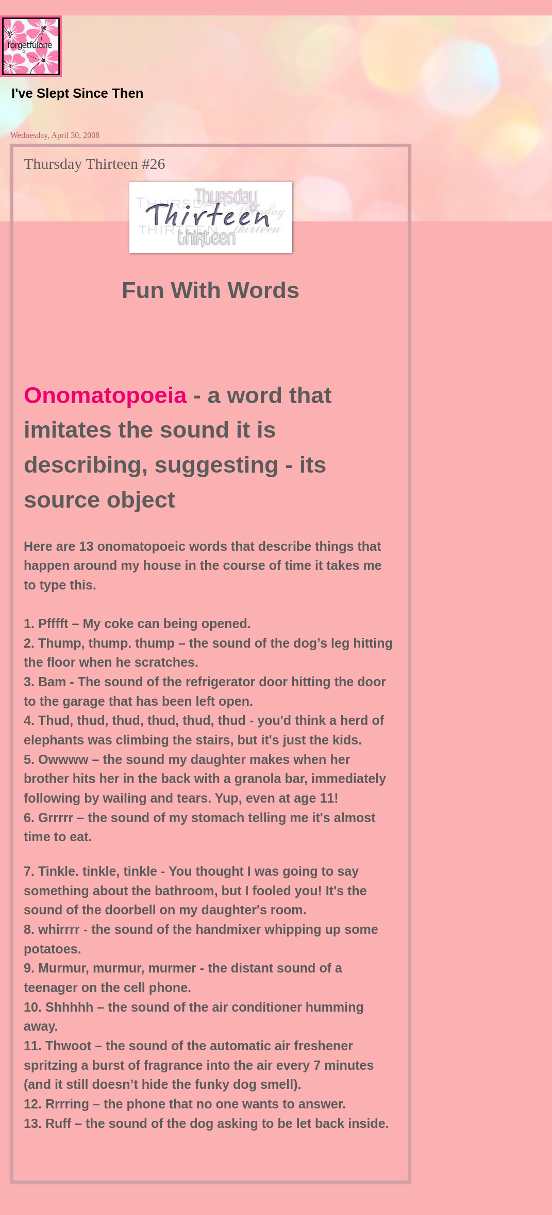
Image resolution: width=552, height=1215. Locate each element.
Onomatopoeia (108, 395)
